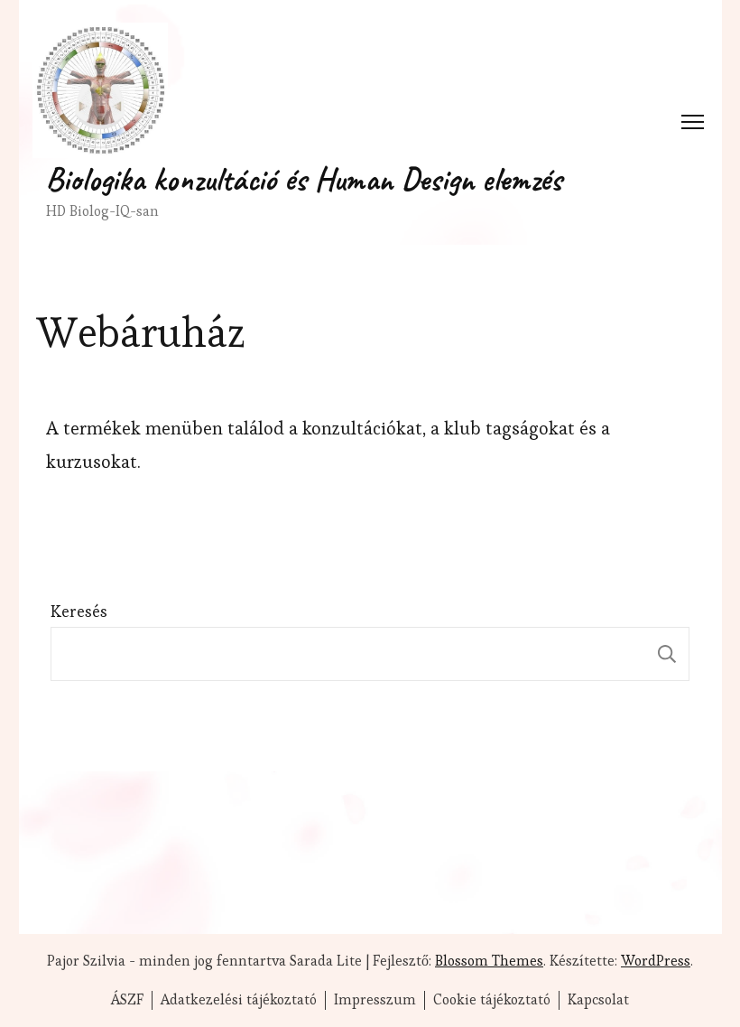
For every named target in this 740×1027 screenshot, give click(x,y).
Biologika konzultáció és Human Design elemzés (304, 179)
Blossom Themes (489, 960)
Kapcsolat (598, 1000)
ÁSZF (127, 1000)
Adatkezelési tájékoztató (239, 1000)
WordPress (655, 960)
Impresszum (375, 1000)
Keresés (79, 611)
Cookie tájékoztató (491, 1000)
